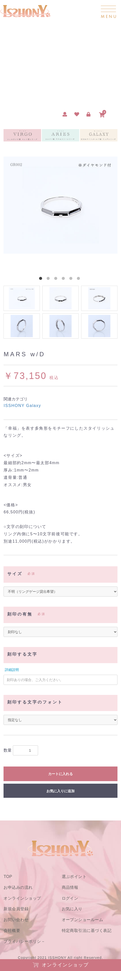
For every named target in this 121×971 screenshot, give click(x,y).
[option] (60, 205)
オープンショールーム (82, 920)
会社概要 (12, 930)
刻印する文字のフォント (35, 702)
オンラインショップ (22, 898)
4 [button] (64, 279)
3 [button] (56, 279)
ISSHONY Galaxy (22, 405)
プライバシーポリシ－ (24, 941)
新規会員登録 (16, 909)
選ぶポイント (74, 876)
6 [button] (79, 279)
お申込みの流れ (18, 887)
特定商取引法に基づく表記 (87, 930)
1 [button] (41, 279)
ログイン (70, 898)
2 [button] (49, 279)
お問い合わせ (16, 920)
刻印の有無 (20, 614)
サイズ (14, 574)
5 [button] (71, 279)
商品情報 (70, 887)
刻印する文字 (22, 654)
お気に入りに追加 (60, 791)
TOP (8, 876)
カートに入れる (60, 774)
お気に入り (72, 909)
